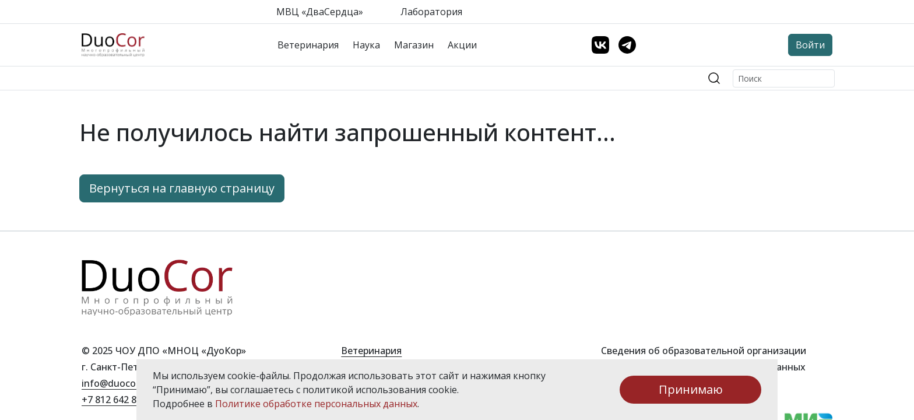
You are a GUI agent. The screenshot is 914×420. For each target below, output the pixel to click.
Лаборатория (431, 11)
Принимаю (691, 389)
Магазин (414, 44)
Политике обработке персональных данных (316, 403)
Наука (366, 44)
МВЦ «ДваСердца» (319, 11)
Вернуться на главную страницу (182, 188)
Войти (810, 44)
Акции (462, 44)
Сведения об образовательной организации (703, 350)
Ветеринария (308, 44)
